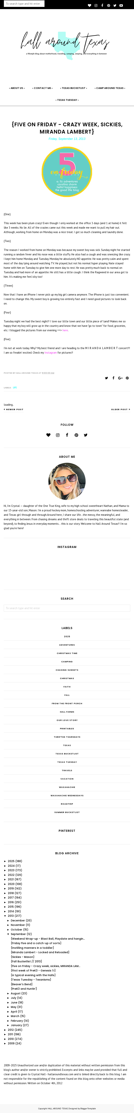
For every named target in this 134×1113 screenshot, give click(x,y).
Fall (67, 695)
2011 (10, 1034)
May (13, 1007)
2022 (11, 875)
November (18, 925)
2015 (11, 907)
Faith (67, 686)
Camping (67, 661)
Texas (67, 745)
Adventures (67, 644)
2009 (11, 1043)
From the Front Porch (67, 703)
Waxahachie (67, 787)
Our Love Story (67, 720)
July (13, 998)
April (14, 1011)
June (14, 1002)
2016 (11, 902)
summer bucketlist (67, 812)
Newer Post (15, 409)
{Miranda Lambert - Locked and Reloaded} (40, 952)
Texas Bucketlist (67, 753)
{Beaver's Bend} (22, 984)
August (15, 993)
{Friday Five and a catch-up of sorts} (36, 943)
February (17, 1021)
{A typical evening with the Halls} (33, 975)
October (16, 929)
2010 (11, 1039)
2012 (11, 1030)
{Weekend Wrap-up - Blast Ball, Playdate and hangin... (48, 939)
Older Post (119, 409)
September (18, 934)
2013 (11, 916)
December (18, 920)
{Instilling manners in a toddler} (32, 948)
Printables (67, 728)
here (65, 330)
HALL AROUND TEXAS (58, 1108)
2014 (11, 911)
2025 (67, 636)
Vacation (67, 778)
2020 (11, 884)
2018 (11, 893)
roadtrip (67, 803)
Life (15, 387)
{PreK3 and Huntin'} (24, 989)
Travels (67, 770)
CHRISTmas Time (67, 653)
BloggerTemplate (88, 1108)
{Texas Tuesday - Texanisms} (31, 980)
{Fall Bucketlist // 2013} (26, 961)
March (15, 1016)
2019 (11, 888)
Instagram (51, 352)
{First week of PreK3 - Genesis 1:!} (33, 970)
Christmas (67, 678)
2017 (11, 897)
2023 (11, 870)
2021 (11, 879)
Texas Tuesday (67, 762)
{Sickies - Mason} (22, 957)
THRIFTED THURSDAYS (67, 736)
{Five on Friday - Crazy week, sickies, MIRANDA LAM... (45, 966)
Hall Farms (67, 711)
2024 (11, 866)
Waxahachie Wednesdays (67, 795)
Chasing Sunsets (67, 669)
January (16, 1025)
